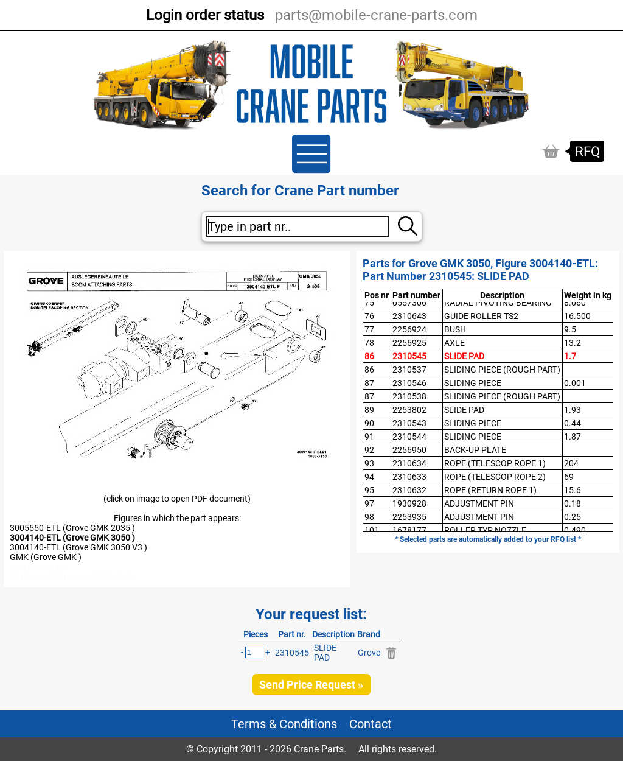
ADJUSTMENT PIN (479, 503)
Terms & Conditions (284, 724)
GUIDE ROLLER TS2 (481, 316)
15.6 (572, 490)
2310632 (409, 490)
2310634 (409, 463)
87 (369, 383)
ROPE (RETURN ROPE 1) (490, 490)
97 (369, 503)
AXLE (454, 343)
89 (369, 410)
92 (369, 450)
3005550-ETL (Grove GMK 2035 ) (72, 528)
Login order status (205, 15)
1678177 (409, 530)
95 (369, 490)
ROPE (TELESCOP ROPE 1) (495, 463)
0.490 (575, 530)
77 (369, 329)
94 (369, 477)
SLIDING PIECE (472, 383)
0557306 (409, 302)
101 (371, 530)
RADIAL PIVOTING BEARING (498, 302)
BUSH (455, 329)
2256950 (409, 450)
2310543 (409, 423)
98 (369, 517)
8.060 (575, 302)
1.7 (570, 356)
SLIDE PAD (464, 356)
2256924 (409, 329)
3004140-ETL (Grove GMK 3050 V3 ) (78, 547)
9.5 (570, 329)
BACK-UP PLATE (475, 450)
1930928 (409, 503)
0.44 (572, 423)
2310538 (409, 396)
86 (369, 356)
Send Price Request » (311, 684)
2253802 (409, 410)
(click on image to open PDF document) (177, 498)
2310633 (409, 477)
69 (569, 477)
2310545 (409, 356)
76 (369, 316)
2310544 (409, 436)
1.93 (572, 410)
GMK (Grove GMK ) (46, 557)
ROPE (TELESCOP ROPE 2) (495, 477)
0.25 (572, 517)
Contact (370, 724)
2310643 (409, 316)
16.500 (577, 316)
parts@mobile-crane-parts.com (376, 15)
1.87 (572, 436)
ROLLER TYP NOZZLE (485, 530)
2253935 (409, 517)
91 (369, 436)
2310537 (409, 369)
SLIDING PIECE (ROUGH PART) (502, 369)
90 (369, 423)
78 (369, 343)
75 (369, 302)
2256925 (409, 343)
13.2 (572, 343)
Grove (369, 653)
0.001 (575, 383)
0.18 (572, 503)
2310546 (409, 383)
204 (571, 463)
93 (369, 463)
